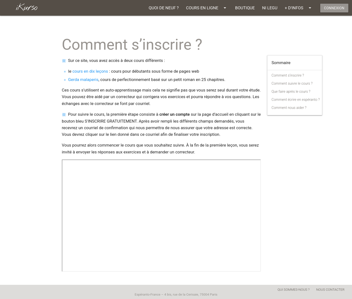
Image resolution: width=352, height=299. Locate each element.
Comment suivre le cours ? (292, 83)
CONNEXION (334, 8)
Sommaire (281, 62)
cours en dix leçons (90, 71)
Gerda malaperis (83, 79)
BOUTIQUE (245, 7)
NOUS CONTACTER (330, 289)
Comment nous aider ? (289, 108)
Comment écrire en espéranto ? (296, 100)
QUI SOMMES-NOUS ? (294, 289)
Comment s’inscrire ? (288, 75)
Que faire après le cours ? (291, 92)
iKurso (26, 7)
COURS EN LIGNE (207, 8)
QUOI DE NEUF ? (164, 7)
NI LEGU (269, 7)
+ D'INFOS (299, 8)
